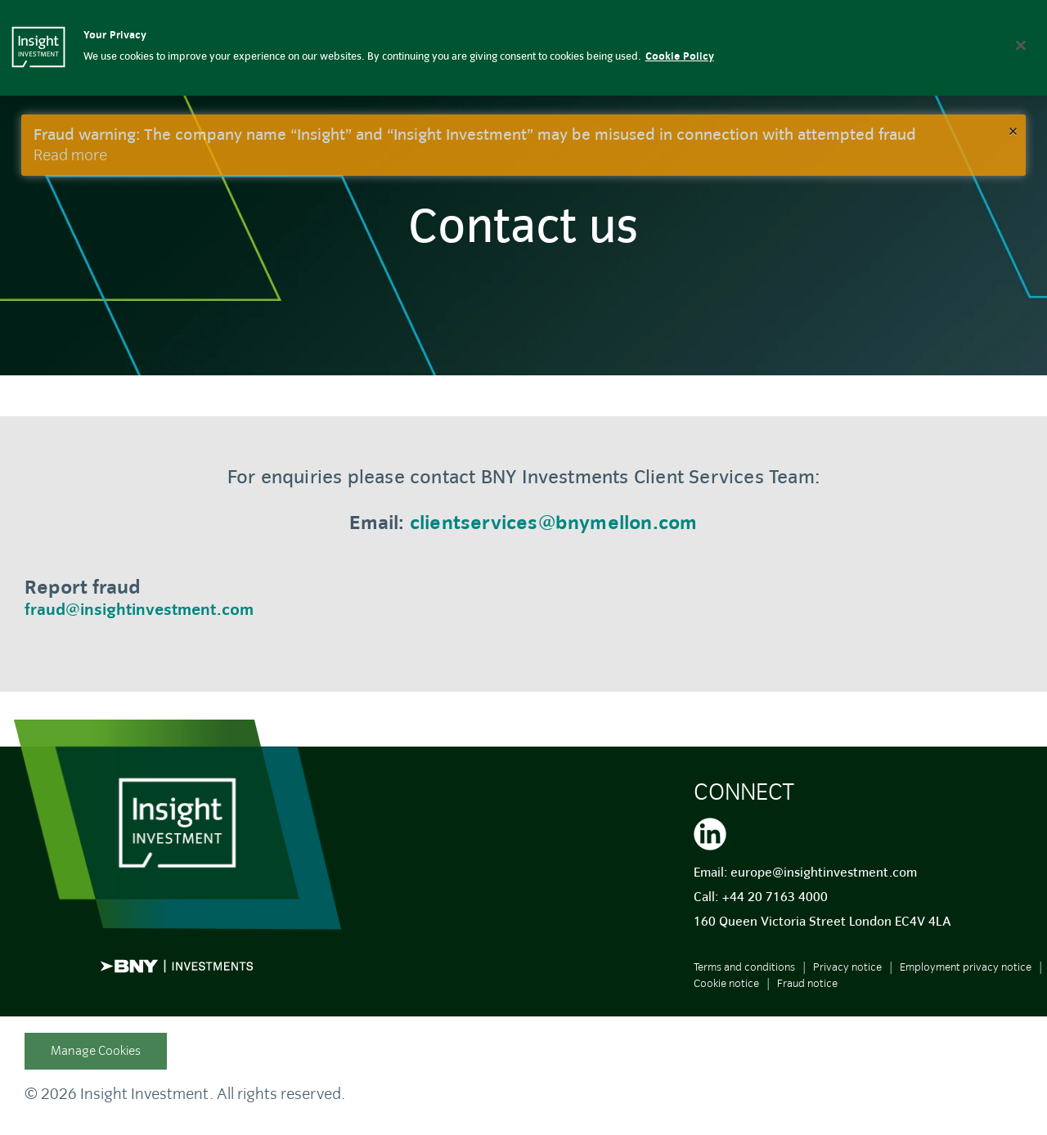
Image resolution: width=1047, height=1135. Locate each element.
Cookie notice (726, 983)
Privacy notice (847, 967)
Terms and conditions (744, 967)
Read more (70, 155)
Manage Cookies (96, 1051)
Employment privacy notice (965, 967)
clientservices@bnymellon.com (554, 522)
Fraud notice (807, 983)
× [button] (1013, 130)
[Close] (1021, 45)
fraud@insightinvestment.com (139, 609)
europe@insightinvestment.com (823, 872)
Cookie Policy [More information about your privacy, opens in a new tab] (679, 56)
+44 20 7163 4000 (774, 897)
